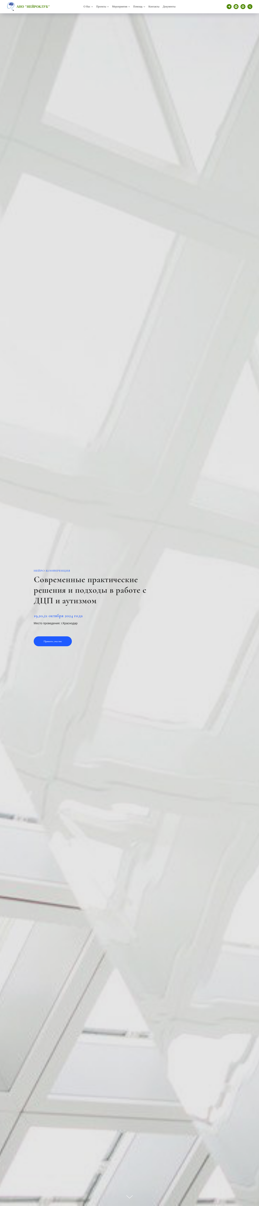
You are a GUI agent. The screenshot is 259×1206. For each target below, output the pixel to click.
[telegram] (229, 6)
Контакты (153, 6)
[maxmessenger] (242, 6)
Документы (169, 6)
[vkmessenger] (236, 6)
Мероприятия (119, 6)
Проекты (101, 6)
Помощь (138, 6)
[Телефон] (249, 6)
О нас (87, 6)
